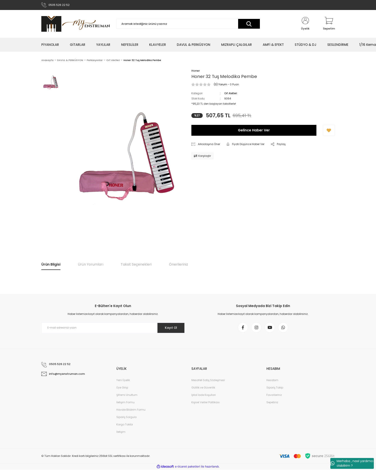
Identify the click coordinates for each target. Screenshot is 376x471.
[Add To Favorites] (329, 131)
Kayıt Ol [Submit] (170, 328)
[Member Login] (305, 24)
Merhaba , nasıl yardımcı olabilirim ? (351, 463)
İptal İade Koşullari (203, 396)
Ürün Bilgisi (50, 265)
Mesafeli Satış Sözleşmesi (208, 381)
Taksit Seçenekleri (136, 265)
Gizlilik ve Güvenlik (203, 389)
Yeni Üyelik (123, 381)
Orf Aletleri (230, 94)
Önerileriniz (178, 265)
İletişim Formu (125, 403)
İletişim (120, 433)
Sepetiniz (272, 403)
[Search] (188, 24)
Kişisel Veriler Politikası (205, 403)
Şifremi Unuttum (126, 396)
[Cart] (329, 24)
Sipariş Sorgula (126, 418)
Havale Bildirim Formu (130, 411)
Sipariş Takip (274, 389)
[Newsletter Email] (113, 328)
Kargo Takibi (124, 426)
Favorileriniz (274, 396)
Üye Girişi (122, 389)
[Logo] (75, 24)
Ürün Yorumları (90, 265)
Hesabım (272, 381)
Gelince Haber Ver (254, 130)
